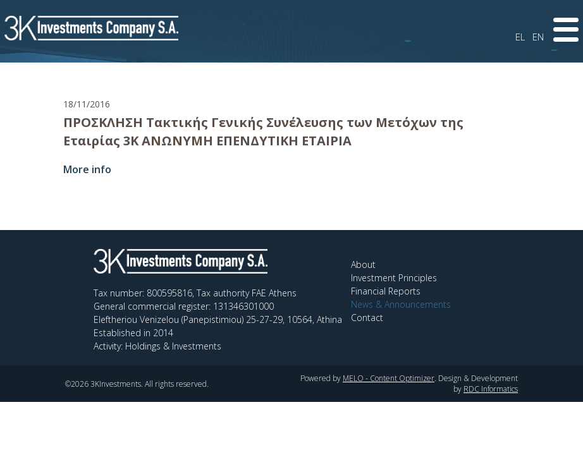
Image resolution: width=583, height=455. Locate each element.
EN (538, 36)
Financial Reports (385, 291)
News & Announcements (401, 304)
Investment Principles (394, 278)
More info (87, 169)
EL (520, 36)
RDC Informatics (490, 389)
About (363, 264)
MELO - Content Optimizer (388, 378)
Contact (367, 318)
